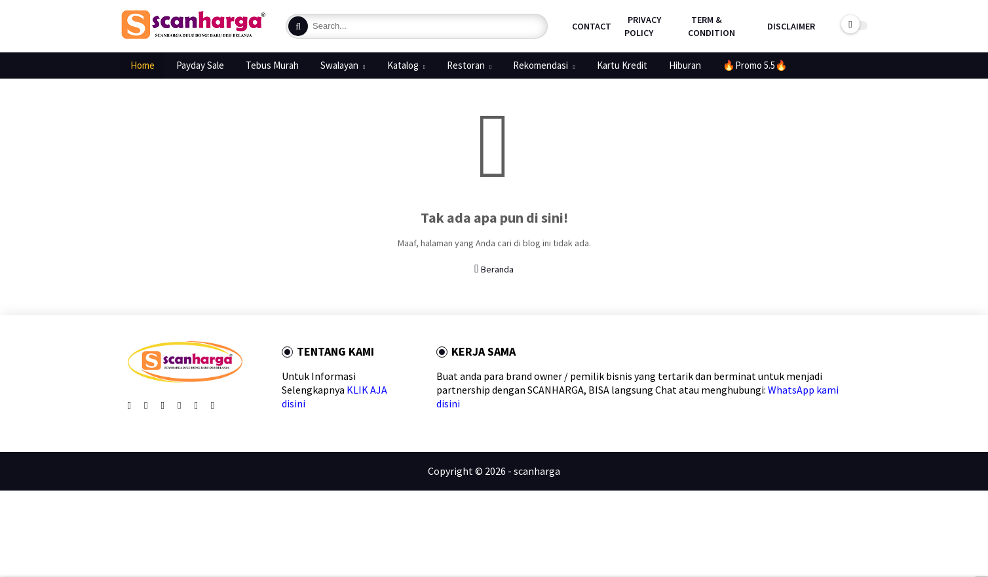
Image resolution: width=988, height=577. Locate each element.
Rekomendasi (540, 65)
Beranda (493, 269)
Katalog (403, 65)
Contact (591, 26)
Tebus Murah (272, 65)
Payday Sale (200, 65)
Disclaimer (791, 26)
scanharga (537, 470)
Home (142, 65)
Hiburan (685, 65)
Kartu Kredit (622, 65)
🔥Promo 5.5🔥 (755, 65)
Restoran (466, 65)
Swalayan (339, 65)
